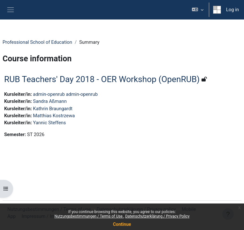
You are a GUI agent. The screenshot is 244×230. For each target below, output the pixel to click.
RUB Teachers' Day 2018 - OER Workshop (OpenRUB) (102, 79)
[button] (198, 9)
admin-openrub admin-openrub (65, 94)
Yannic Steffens (49, 123)
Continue (122, 224)
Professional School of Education (37, 42)
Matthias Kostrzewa (54, 116)
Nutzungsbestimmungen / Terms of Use (88, 216)
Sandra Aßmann (50, 101)
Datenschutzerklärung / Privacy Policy (157, 216)
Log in (232, 9)
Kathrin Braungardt (52, 108)
